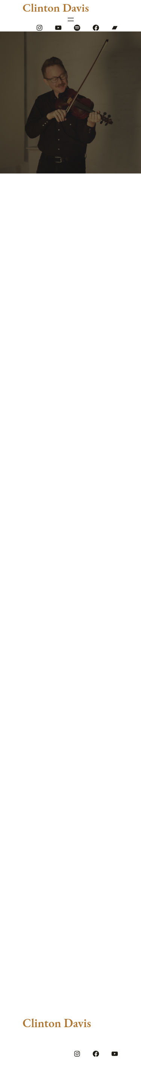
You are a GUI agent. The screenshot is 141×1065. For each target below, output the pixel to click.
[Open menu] (70, 19)
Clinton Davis (56, 7)
